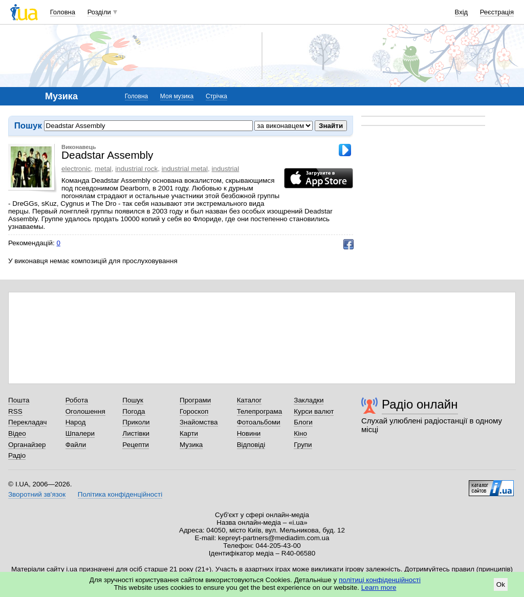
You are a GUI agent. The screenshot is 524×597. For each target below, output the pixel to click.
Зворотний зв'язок (37, 494)
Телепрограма (259, 411)
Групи (303, 445)
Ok (500, 584)
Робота (77, 400)
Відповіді (251, 445)
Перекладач (27, 422)
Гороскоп (194, 411)
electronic (76, 169)
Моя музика (176, 96)
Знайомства (199, 422)
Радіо (17, 455)
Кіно (300, 433)
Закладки (308, 400)
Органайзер (27, 445)
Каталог (249, 400)
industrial (225, 169)
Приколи (135, 422)
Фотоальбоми (258, 422)
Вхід (461, 12)
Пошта (18, 400)
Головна (62, 12)
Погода (133, 411)
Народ (76, 422)
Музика (191, 445)
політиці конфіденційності (380, 580)
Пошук (132, 400)
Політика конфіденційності (120, 494)
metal (103, 169)
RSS (15, 411)
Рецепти (135, 445)
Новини (249, 433)
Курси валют (314, 411)
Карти (189, 433)
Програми (195, 400)
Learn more (379, 587)
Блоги (303, 422)
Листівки (135, 433)
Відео (17, 433)
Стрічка (216, 96)
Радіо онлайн (420, 404)
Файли (76, 445)
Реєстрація (497, 12)
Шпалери (80, 433)
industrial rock (136, 169)
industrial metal (185, 169)
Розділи (99, 12)
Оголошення (85, 411)
